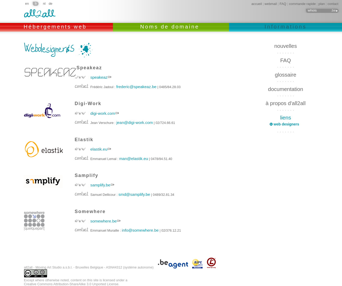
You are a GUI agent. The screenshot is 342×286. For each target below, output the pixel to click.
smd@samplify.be (134, 194)
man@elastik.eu (133, 158)
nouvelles (285, 46)
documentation (285, 89)
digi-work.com (102, 113)
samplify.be (100, 185)
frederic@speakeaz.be (136, 86)
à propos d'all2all (286, 103)
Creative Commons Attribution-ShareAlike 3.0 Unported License (71, 284)
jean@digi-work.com (134, 122)
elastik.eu (98, 149)
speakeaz (99, 77)
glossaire (285, 75)
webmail (271, 4)
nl (44, 3)
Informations (286, 27)
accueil (257, 4)
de (50, 3)
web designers (286, 124)
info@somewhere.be (140, 230)
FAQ (283, 4)
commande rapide (302, 4)
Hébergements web (56, 27)
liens (285, 118)
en (27, 3)
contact (333, 4)
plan (321, 4)
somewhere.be (103, 221)
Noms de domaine (171, 27)
